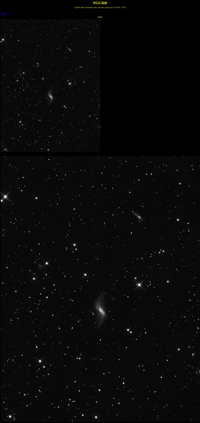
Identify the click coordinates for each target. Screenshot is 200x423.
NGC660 (100, 3)
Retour (3, 14)
